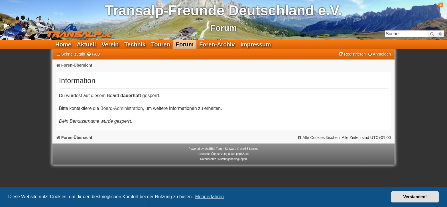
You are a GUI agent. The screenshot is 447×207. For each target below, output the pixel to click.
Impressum (255, 44)
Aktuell (86, 44)
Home (63, 44)
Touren (160, 44)
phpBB (208, 148)
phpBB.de (242, 153)
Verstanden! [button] (415, 196)
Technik (134, 44)
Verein (110, 44)
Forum (185, 44)
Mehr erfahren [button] (209, 196)
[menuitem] (93, 54)
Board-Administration (121, 108)
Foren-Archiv (217, 44)
